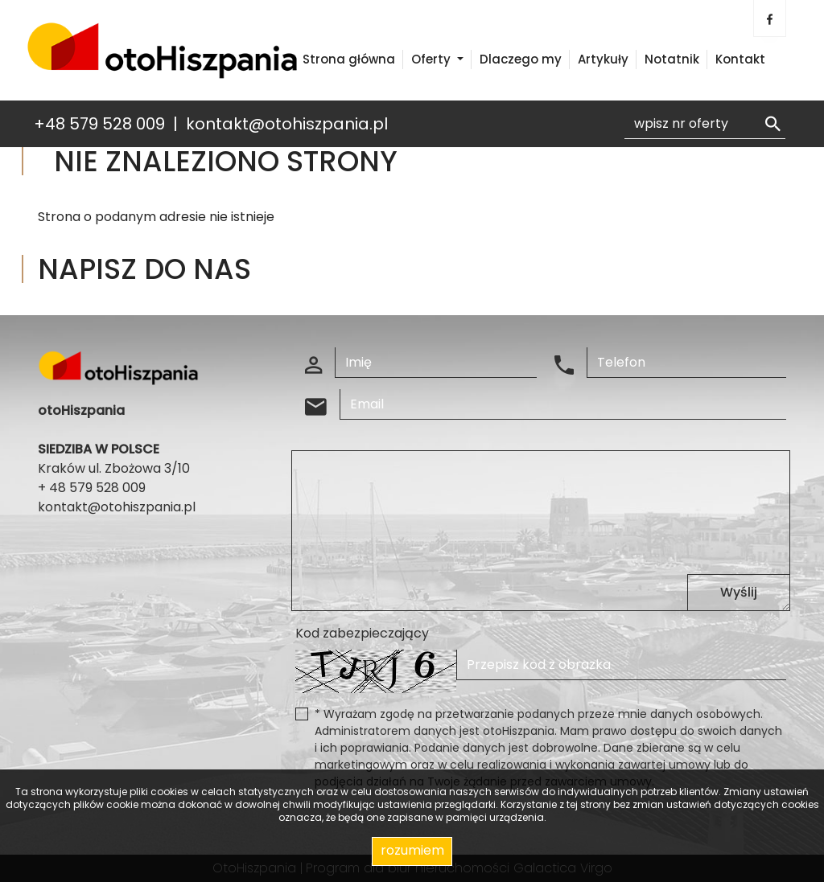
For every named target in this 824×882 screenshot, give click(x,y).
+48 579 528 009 (99, 124)
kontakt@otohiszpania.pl (287, 124)
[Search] (704, 124)
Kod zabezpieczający (362, 633)
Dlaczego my (521, 59)
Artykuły (603, 59)
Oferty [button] (432, 59)
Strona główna (349, 59)
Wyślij (738, 592)
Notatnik (672, 59)
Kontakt (740, 59)
